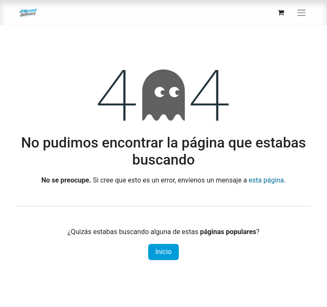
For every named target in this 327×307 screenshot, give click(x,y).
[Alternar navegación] (301, 12)
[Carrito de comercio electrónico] (280, 12)
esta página (266, 180)
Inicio (163, 252)
